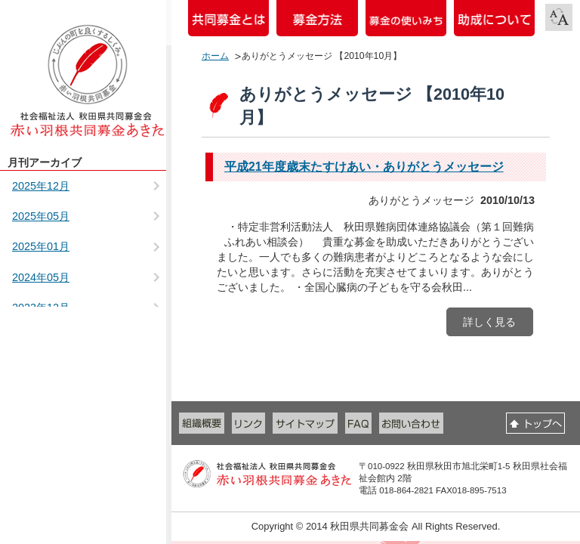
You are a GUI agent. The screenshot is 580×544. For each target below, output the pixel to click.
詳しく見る (489, 322)
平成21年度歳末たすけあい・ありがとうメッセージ (364, 166)
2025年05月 (40, 216)
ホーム (215, 56)
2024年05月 (40, 277)
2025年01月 (40, 246)
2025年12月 (40, 186)
